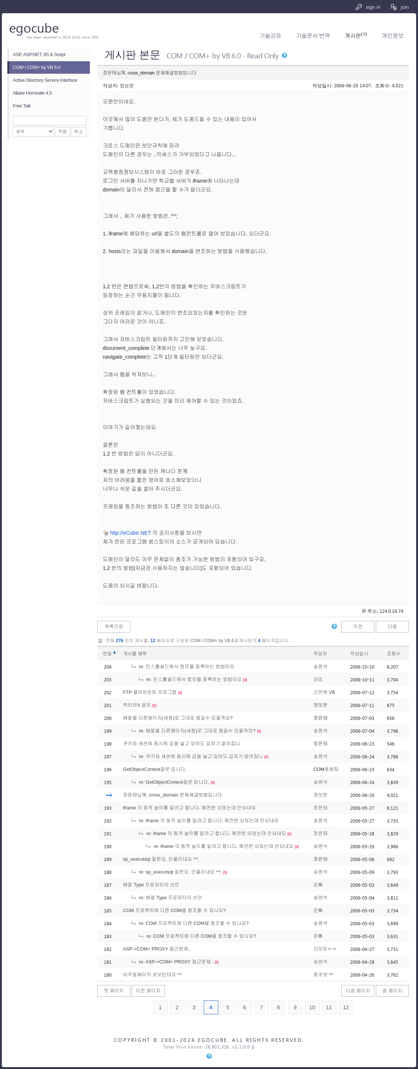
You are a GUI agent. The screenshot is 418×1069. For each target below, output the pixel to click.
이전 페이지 (148, 990)
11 (329, 1007)
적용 (62, 131)
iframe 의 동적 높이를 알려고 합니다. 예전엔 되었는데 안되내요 (189, 807)
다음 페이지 (358, 990)
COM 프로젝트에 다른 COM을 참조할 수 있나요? (174, 910)
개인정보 (392, 36)
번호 (107, 653)
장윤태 (320, 807)
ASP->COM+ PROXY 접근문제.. (157, 949)
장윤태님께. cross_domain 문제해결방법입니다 (172, 795)
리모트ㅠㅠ (325, 949)
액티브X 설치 (137, 705)
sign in (368, 6)
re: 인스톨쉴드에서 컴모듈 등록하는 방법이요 (182, 666)
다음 (392, 626)
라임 (318, 679)
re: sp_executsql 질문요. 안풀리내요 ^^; (176, 872)
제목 (142, 653)
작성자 (320, 653)
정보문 (127, 85)
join (399, 6)
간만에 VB (324, 692)
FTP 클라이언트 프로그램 (150, 692)
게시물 (135, 653)
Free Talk (22, 106)
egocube (34, 27)
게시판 (356, 36)
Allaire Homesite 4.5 (32, 93)
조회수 (393, 653)
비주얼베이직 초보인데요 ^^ (152, 974)
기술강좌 (270, 36)
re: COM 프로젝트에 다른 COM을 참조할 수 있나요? (189, 923)
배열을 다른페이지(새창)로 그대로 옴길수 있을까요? (178, 718)
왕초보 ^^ (323, 974)
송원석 (320, 666)
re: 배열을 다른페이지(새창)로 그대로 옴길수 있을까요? (192, 730)
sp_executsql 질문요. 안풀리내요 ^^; (161, 859)
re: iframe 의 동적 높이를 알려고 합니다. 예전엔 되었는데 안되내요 (204, 820)
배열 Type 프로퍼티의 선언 (151, 884)
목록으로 (113, 626)
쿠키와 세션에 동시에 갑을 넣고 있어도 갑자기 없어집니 (181, 743)
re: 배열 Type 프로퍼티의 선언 (166, 897)
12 (346, 1007)
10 (312, 1007)
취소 (78, 131)
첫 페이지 (114, 990)
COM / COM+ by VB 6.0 (36, 67)
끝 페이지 (392, 990)
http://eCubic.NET (130, 533)
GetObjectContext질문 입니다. (154, 769)
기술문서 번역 (313, 36)
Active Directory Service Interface (45, 80)
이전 (358, 626)
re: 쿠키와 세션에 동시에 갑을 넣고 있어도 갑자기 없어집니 (196, 756)
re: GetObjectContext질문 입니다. (169, 782)
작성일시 (359, 653)
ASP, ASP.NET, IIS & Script (39, 54)
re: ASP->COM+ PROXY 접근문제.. (171, 961)
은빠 (318, 884)
